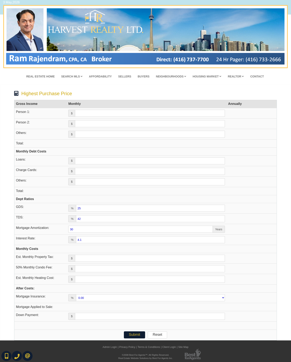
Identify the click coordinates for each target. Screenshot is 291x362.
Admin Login (109, 346)
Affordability (100, 76)
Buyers (143, 76)
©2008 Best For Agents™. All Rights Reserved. (145, 355)
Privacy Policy (127, 346)
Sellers (124, 76)
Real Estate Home (40, 76)
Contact (257, 76)
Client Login (169, 346)
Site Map (183, 346)
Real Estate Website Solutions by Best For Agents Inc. (145, 358)
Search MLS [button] (71, 76)
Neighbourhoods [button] (171, 76)
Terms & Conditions (149, 346)
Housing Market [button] (207, 76)
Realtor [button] (236, 76)
